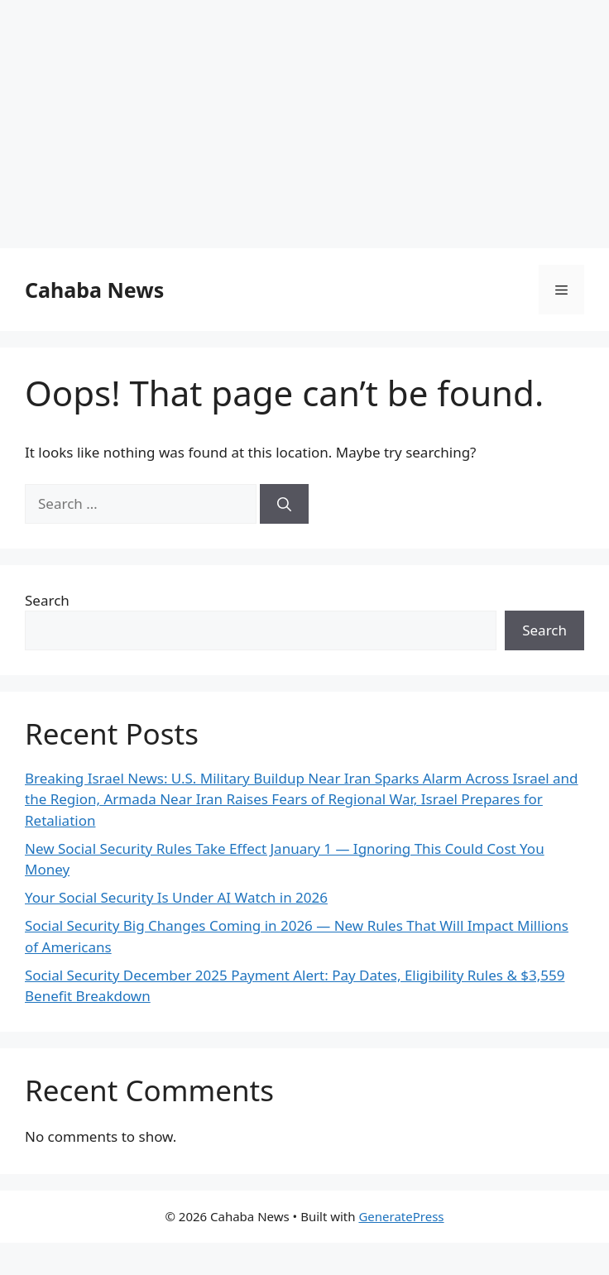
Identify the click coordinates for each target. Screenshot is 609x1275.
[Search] (284, 504)
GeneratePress (401, 1216)
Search (47, 600)
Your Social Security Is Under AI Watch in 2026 (176, 897)
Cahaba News (94, 290)
